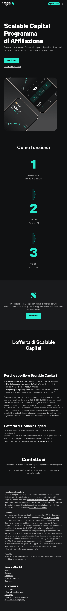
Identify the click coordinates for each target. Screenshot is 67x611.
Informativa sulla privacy (14, 592)
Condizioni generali (12, 67)
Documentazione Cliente (26, 416)
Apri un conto (54, 4)
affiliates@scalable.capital (32, 470)
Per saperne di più (44, 441)
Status (7, 571)
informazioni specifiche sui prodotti (41, 500)
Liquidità (8, 513)
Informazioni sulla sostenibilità (16, 597)
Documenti (9, 590)
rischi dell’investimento (38, 508)
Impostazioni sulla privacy (15, 600)
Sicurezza (8, 581)
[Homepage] (8, 4)
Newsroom (9, 576)
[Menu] (63, 3)
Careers (8, 573)
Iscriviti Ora (12, 60)
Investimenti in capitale (14, 492)
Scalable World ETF (12, 578)
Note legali (9, 595)
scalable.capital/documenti (27, 549)
